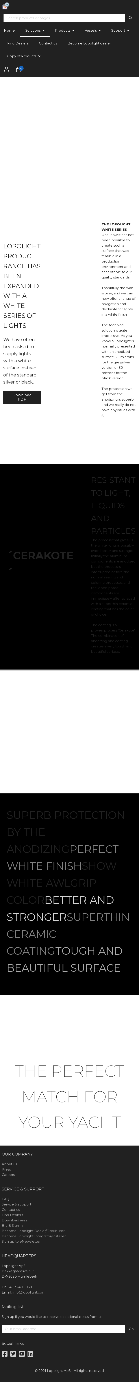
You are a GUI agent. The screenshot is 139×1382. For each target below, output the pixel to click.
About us (9, 1164)
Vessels (91, 30)
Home (9, 30)
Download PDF (22, 397)
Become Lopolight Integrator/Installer (34, 1236)
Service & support (16, 1204)
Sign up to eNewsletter (21, 1241)
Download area (15, 1220)
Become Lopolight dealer (89, 43)
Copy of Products (21, 56)
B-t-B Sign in (12, 1225)
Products (62, 30)
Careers (8, 1175)
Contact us (48, 43)
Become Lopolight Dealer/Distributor (33, 1231)
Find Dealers (17, 43)
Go (131, 1329)
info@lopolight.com (29, 1292)
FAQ (5, 1199)
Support (118, 30)
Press (6, 1169)
